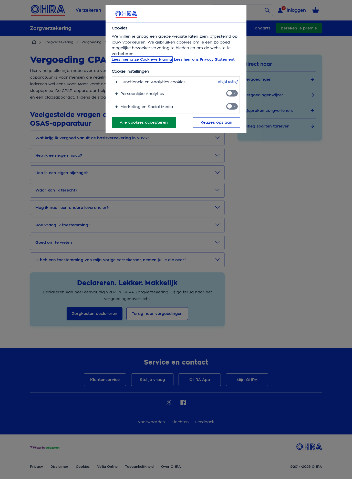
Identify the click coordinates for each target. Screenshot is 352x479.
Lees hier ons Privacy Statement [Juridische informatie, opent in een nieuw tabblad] (204, 59)
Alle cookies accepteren (144, 122)
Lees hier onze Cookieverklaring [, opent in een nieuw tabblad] (142, 59)
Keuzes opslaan (216, 122)
